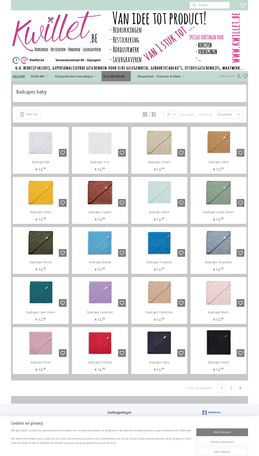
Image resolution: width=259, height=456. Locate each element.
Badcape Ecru (99, 162)
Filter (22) (29, 114)
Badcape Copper (100, 212)
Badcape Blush (218, 312)
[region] (101, 441)
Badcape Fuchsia (100, 362)
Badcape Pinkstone (159, 312)
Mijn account (230, 76)
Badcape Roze (41, 362)
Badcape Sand (218, 162)
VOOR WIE (40, 76)
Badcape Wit (41, 162)
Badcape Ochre (40, 212)
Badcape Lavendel (100, 312)
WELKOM (19, 76)
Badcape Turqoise (159, 262)
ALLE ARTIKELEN (116, 76)
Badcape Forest (41, 262)
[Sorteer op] (228, 114)
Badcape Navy (159, 362)
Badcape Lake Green (40, 312)
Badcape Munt (159, 212)
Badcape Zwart (218, 362)
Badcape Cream (159, 162)
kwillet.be (211, 412)
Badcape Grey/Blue (218, 262)
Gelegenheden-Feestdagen (76, 76)
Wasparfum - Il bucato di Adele (161, 76)
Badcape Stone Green (218, 212)
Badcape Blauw (100, 262)
